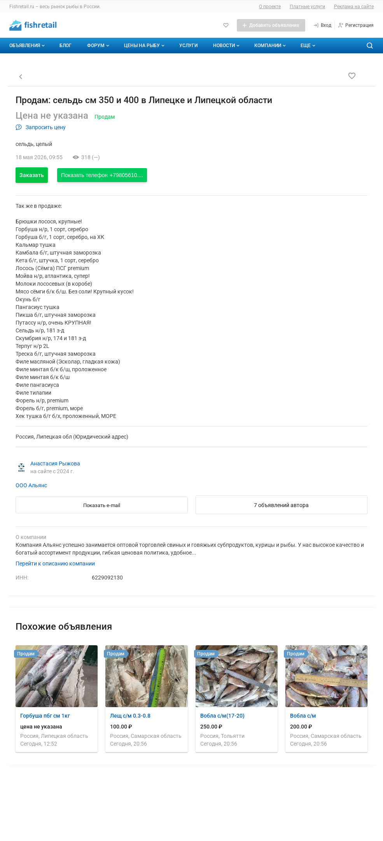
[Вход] (322, 25)
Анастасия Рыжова (55, 463)
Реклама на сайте (354, 6)
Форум (99, 45)
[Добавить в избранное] (352, 76)
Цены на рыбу (145, 45)
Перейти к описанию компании (55, 563)
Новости (227, 45)
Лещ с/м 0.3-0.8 (130, 716)
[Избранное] (226, 25)
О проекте (270, 6)
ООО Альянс (31, 485)
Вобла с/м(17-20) (222, 716)
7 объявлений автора (281, 505)
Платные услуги (307, 6)
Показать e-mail (101, 505)
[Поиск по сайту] (370, 45)
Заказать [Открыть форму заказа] (31, 175)
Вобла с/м (303, 716)
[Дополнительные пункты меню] (307, 45)
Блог (65, 45)
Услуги (188, 45)
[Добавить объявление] (271, 25)
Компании (270, 45)
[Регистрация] (356, 25)
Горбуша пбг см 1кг (45, 716)
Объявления (27, 45)
